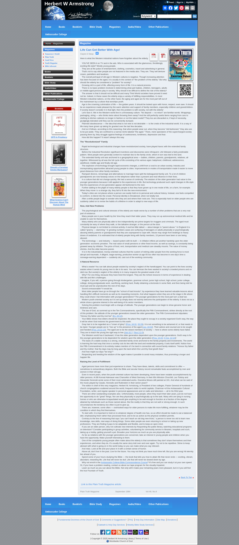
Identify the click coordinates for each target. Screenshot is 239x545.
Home (48, 27)
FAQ (131, 520)
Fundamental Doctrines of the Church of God (79, 520)
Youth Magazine (51, 63)
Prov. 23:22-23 (98, 330)
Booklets (77, 27)
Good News (49, 60)
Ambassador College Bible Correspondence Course (124, 462)
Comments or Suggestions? (113, 520)
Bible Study (96, 27)
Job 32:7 (128, 332)
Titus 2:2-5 (138, 332)
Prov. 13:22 (158, 338)
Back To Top (186, 477)
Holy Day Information (144, 520)
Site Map (161, 520)
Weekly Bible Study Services (140, 525)
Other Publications (158, 27)
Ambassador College (56, 34)
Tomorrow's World (52, 54)
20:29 (140, 324)
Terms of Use (142, 538)
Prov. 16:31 (131, 324)
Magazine (85, 43)
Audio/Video (134, 27)
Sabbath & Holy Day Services (111, 525)
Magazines (115, 27)
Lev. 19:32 (147, 327)
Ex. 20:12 (117, 316)
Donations (171, 520)
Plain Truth (49, 57)
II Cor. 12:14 (169, 338)
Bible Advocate (50, 66)
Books (62, 27)
